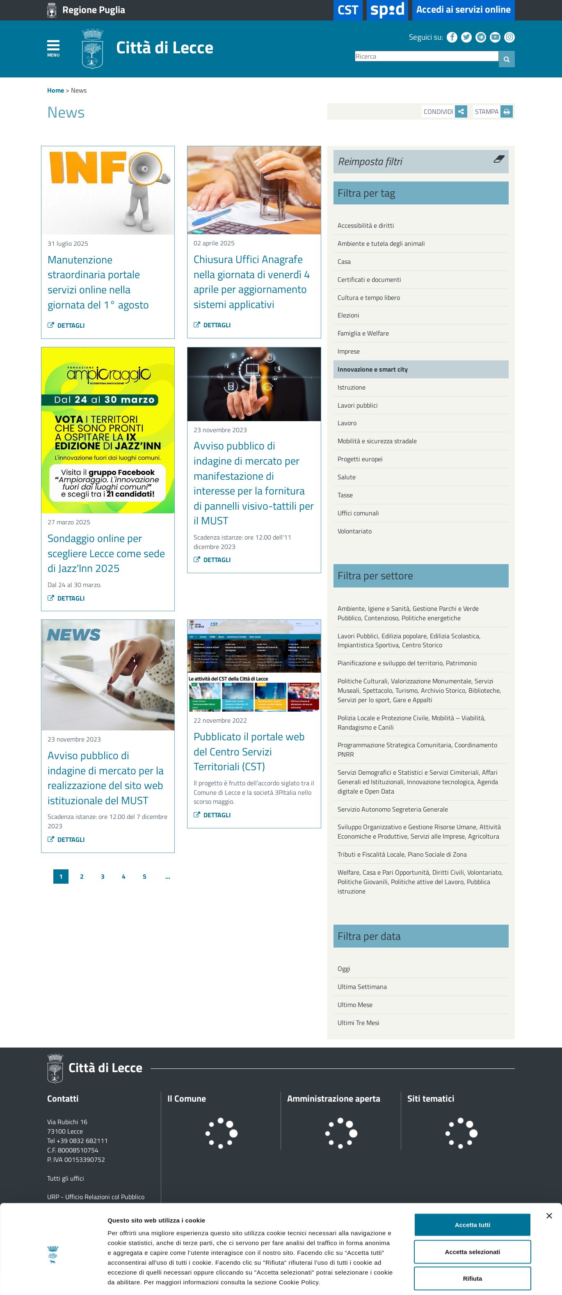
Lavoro (347, 423)
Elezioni (348, 315)
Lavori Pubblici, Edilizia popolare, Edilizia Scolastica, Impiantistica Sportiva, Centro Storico (409, 640)
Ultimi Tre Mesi (358, 1022)
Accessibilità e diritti (366, 225)
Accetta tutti (473, 1187)
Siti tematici (431, 1098)
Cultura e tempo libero (369, 297)
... (167, 876)
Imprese (349, 351)
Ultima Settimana (362, 986)
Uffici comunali (358, 513)
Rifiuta (472, 1241)
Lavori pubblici (358, 405)
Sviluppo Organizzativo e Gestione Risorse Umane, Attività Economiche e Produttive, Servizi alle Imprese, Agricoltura (419, 831)
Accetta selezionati (472, 1214)
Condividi (445, 111)
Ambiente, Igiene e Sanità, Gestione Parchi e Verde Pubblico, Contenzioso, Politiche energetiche (408, 613)
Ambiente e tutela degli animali (381, 243)
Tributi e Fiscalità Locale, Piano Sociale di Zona (402, 854)
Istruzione (352, 387)
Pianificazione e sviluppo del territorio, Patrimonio (407, 663)
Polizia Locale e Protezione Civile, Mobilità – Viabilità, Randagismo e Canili (412, 722)
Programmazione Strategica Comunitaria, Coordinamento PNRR (417, 749)
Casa (344, 261)
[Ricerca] (427, 56)
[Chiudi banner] (549, 1179)
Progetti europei (360, 459)
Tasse (345, 495)
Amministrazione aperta (333, 1098)
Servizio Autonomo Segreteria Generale (393, 809)
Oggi (344, 968)
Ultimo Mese (355, 1004)
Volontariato (355, 531)
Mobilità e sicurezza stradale (377, 441)
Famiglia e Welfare (363, 333)
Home (55, 90)
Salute (347, 477)
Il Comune (186, 1098)
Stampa (494, 111)
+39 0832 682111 (82, 1140)
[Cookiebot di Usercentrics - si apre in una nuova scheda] (53, 1279)
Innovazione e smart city (373, 369)
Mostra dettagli (431, 1278)
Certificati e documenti (369, 279)
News (79, 90)
